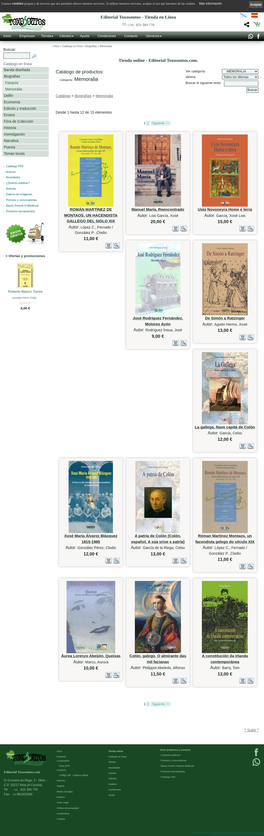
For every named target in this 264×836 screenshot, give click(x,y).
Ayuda (84, 36)
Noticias (11, 188)
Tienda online (115, 751)
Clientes (66, 36)
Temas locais (14, 153)
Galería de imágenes (19, 194)
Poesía (9, 147)
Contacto (131, 36)
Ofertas (112, 762)
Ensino (9, 115)
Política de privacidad (68, 808)
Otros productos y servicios (175, 750)
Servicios (153, 36)
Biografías (12, 76)
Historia (10, 128)
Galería (60, 786)
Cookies (61, 819)
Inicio (7, 36)
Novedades (13, 177)
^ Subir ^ (251, 730)
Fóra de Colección (18, 121)
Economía (12, 102)
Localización (63, 760)
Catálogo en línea (72, 46)
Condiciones (106, 36)
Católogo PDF (168, 777)
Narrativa (11, 141)
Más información (210, 3)
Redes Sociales (65, 791)
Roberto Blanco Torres (25, 292)
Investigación (14, 134)
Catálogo (63, 96)
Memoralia (13, 89)
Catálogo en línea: (18, 64)
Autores (11, 171)
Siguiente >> (160, 123)
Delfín (8, 96)
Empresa (26, 36)
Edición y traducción (20, 108)
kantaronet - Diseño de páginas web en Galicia (237, 832)
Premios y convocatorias (21, 199)
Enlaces (61, 797)
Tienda (46, 36)
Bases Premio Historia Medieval (177, 766)
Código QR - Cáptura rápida (73, 775)
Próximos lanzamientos (20, 211)
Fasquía (11, 83)
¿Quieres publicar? (18, 182)
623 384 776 (141, 25)
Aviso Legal (63, 802)
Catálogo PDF (15, 166)
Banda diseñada (17, 70)
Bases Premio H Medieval (22, 205)
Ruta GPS (64, 766)
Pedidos (112, 784)
